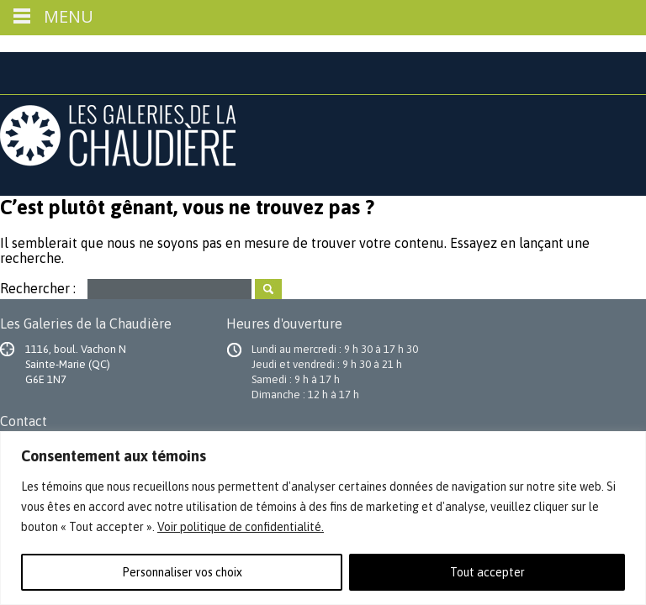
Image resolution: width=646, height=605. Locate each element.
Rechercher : (38, 287)
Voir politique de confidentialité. (240, 527)
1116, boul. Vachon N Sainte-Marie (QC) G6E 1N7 (75, 364)
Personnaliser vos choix (182, 572)
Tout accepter (487, 572)
